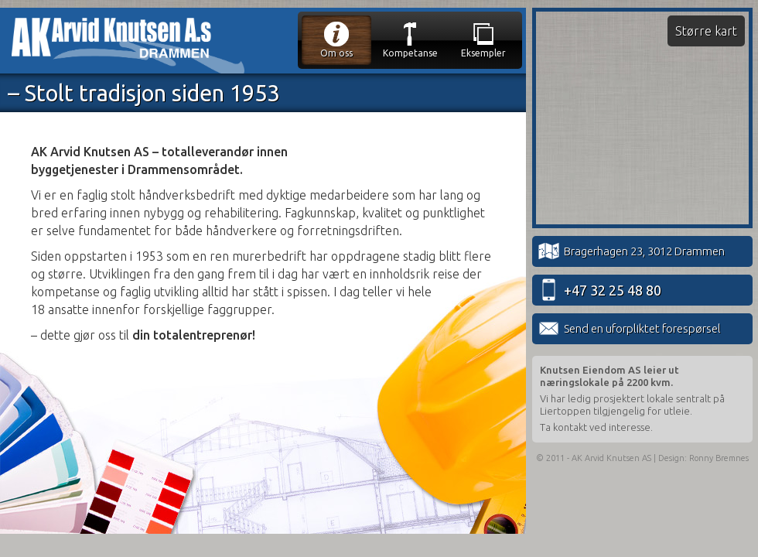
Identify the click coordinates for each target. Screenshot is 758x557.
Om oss (336, 38)
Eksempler (483, 38)
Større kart (706, 31)
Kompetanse (410, 38)
